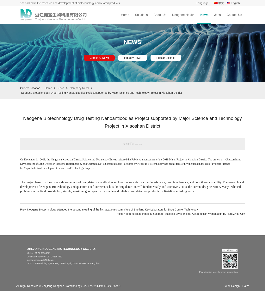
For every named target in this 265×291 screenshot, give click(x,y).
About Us (160, 14)
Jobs (217, 14)
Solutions (141, 14)
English (233, 3)
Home (125, 14)
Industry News (132, 57)
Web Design (232, 286)
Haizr (245, 286)
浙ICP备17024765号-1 (107, 286)
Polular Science (165, 57)
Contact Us (234, 14)
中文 (219, 3)
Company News (99, 57)
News (204, 14)
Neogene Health (183, 14)
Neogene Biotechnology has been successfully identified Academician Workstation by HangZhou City (184, 213)
